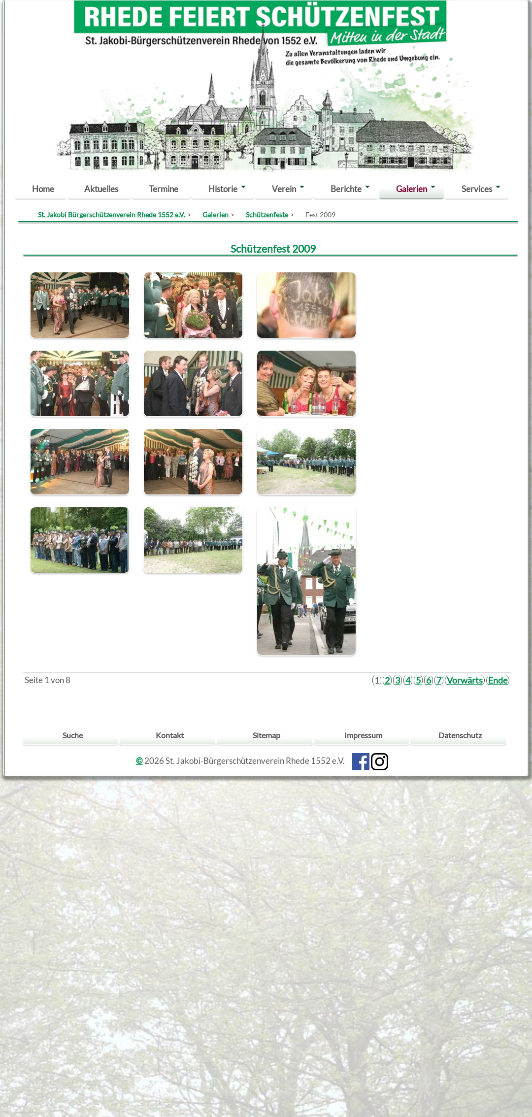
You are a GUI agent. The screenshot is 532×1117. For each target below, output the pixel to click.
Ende (497, 680)
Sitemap (266, 735)
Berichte (346, 189)
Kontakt (170, 735)
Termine (163, 189)
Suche (73, 735)
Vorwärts (465, 680)
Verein (284, 189)
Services (477, 189)
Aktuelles (101, 189)
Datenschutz (460, 735)
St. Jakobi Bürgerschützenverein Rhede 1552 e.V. (111, 214)
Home (43, 189)
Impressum (363, 735)
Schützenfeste (267, 214)
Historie (222, 189)
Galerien (411, 189)
